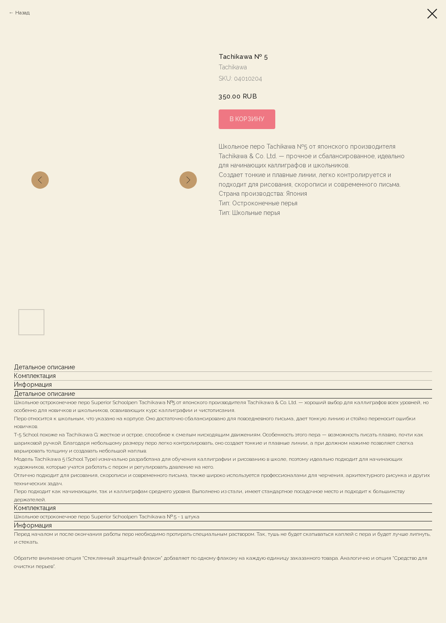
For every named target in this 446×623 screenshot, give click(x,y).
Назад (22, 13)
